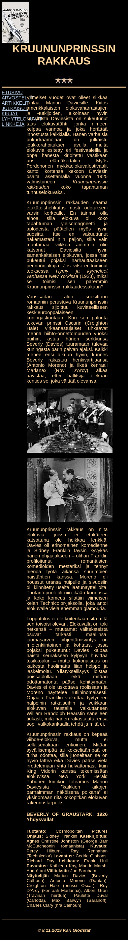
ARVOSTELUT (18, 97)
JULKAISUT (15, 108)
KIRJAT (10, 113)
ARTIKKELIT (15, 103)
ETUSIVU (12, 92)
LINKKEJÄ (13, 124)
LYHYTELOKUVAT (22, 118)
